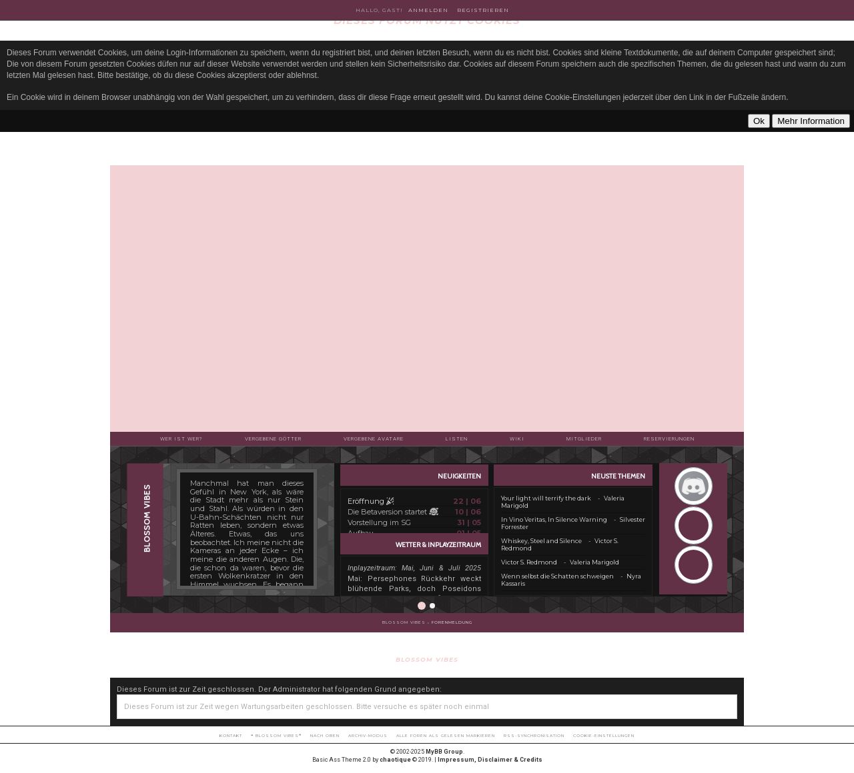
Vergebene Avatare (374, 439)
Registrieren (483, 10)
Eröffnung (371, 501)
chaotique (395, 759)
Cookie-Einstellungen (603, 735)
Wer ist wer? (181, 439)
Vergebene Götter (273, 439)
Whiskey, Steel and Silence (541, 540)
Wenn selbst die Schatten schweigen (557, 576)
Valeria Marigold (594, 562)
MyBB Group (444, 751)
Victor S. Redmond (529, 562)
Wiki (517, 439)
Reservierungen (669, 439)
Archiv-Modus (368, 735)
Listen (457, 439)
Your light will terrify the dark (546, 498)
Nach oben (325, 735)
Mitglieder (584, 439)
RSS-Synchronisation (534, 735)
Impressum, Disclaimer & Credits (490, 759)
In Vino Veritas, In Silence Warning (554, 519)
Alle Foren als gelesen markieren (445, 735)
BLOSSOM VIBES (404, 622)
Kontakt (231, 735)
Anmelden (428, 10)
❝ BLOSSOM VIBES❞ (276, 735)
